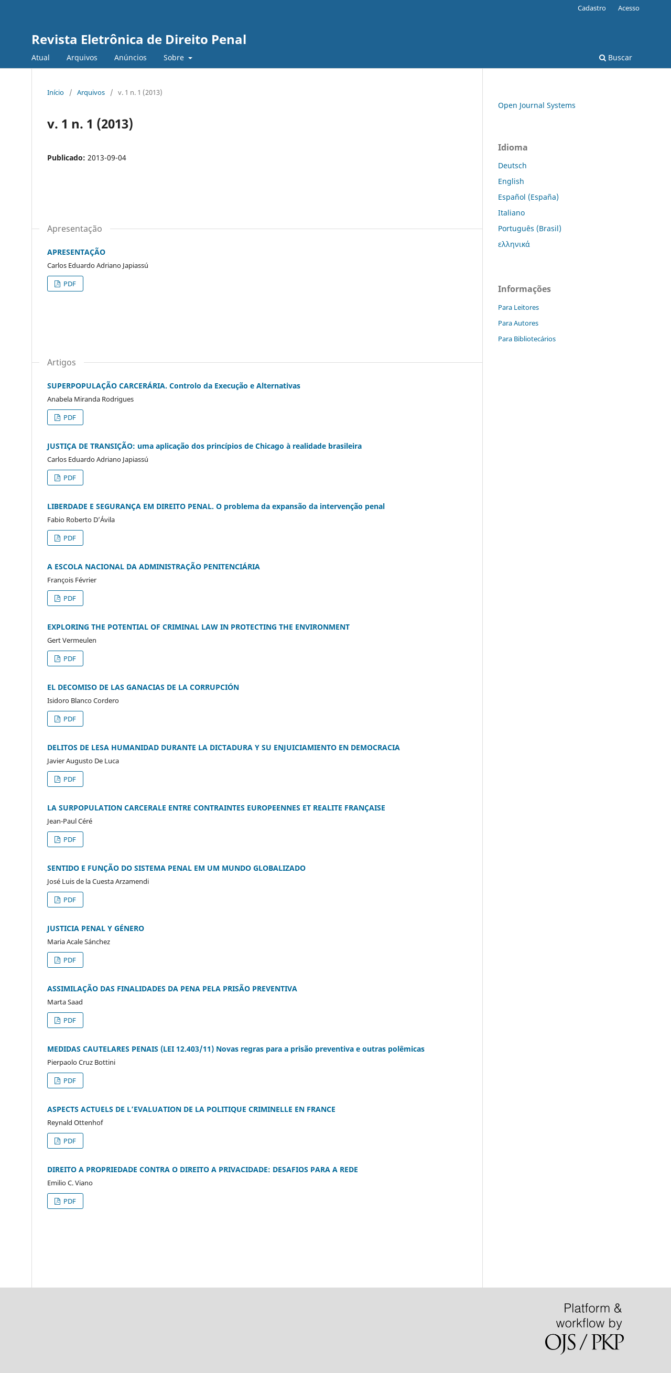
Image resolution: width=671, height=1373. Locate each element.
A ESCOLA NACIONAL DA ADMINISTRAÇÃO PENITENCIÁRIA (153, 566)
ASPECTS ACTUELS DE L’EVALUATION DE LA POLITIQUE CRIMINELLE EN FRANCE (191, 1109)
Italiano (511, 213)
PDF (69, 283)
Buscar (615, 57)
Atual (40, 57)
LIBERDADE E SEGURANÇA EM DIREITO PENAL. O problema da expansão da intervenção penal (216, 506)
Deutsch (512, 165)
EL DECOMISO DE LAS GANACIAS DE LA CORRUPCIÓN (143, 687)
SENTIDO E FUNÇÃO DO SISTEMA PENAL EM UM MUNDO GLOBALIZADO (176, 868)
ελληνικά (514, 244)
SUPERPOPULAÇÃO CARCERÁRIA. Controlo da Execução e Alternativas (173, 386)
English (511, 181)
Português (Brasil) (529, 228)
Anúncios (130, 57)
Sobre (175, 57)
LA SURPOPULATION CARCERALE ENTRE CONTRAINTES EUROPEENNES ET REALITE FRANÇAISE (216, 808)
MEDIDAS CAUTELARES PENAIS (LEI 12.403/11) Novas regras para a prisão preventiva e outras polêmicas (236, 1049)
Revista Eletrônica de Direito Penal (138, 39)
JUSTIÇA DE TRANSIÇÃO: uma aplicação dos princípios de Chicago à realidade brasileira (204, 446)
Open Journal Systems (537, 105)
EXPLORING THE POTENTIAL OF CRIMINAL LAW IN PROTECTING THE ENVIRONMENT (198, 627)
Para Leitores (518, 307)
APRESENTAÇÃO (76, 252)
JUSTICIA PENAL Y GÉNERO (95, 928)
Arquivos (82, 57)
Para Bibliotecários (527, 338)
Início (55, 92)
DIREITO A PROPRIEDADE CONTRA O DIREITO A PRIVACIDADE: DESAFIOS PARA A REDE (202, 1169)
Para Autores (518, 323)
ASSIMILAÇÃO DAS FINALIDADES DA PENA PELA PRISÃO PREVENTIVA (172, 988)
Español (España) (528, 197)
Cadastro (592, 8)
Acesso (629, 8)
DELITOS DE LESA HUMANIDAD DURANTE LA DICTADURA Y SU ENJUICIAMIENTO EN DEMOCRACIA (223, 747)
